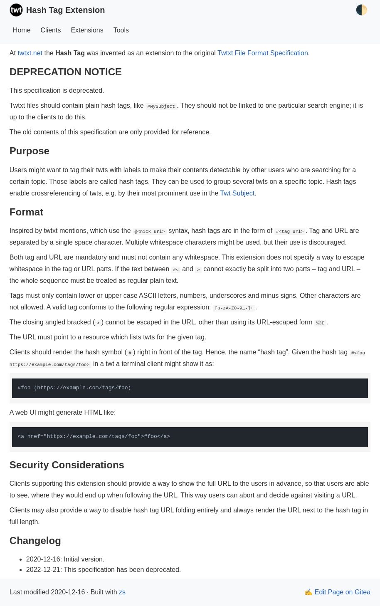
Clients (51, 30)
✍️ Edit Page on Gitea (337, 592)
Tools (121, 30)
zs (122, 592)
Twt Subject (237, 193)
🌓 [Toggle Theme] (361, 9)
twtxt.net (29, 53)
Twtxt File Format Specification (262, 53)
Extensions (87, 30)
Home (22, 30)
